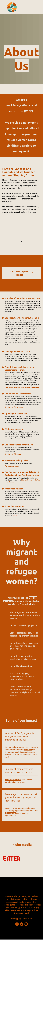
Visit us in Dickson (13, 454)
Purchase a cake (12, 466)
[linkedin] (21, 925)
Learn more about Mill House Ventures (22, 387)
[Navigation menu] (39, 7)
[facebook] (17, 925)
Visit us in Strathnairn (14, 407)
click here (15, 515)
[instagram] (26, 925)
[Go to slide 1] (21, 241)
